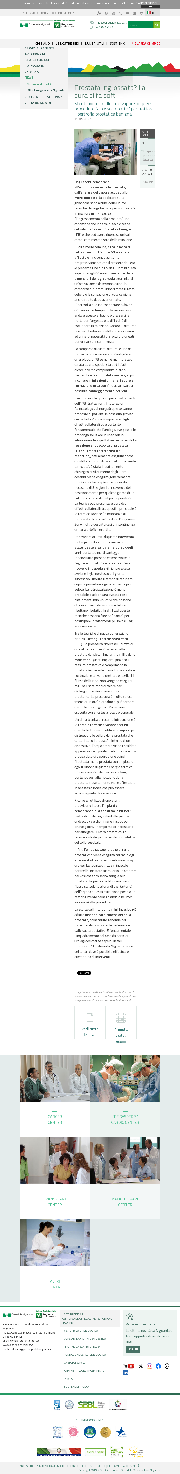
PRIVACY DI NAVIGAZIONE (50, 1466)
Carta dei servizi (38, 102)
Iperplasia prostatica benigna (147, 155)
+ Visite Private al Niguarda (80, 1330)
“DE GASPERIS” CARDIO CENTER (125, 1118)
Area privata (35, 54)
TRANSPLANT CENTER (55, 1201)
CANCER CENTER (55, 1118)
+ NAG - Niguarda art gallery (81, 1346)
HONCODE (100, 1466)
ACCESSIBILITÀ (131, 1466)
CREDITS (87, 1466)
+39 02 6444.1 (104, 27)
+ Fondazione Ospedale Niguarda (84, 1354)
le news (89, 1025)
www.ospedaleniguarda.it (18, 1345)
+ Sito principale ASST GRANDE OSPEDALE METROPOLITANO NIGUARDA (87, 1318)
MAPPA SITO (27, 1466)
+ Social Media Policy (75, 1386)
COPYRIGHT (74, 1466)
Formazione (34, 65)
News (29, 77)
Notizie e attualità (39, 84)
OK (150, 6)
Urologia (147, 182)
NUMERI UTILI (94, 43)
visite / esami (121, 1026)
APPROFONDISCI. (147, 3)
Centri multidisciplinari (44, 96)
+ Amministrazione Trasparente (83, 1370)
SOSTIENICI (117, 43)
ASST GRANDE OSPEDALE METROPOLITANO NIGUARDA (48, 13)
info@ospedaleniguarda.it (111, 22)
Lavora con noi (37, 59)
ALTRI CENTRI (54, 1283)
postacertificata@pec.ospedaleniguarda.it (27, 1349)
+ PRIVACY (68, 1378)
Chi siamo (32, 71)
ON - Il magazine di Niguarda (45, 90)
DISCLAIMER (114, 1466)
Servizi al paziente (40, 48)
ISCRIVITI (133, 1349)
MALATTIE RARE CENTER (125, 1201)
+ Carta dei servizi (73, 1362)
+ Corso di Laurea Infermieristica (84, 1338)
